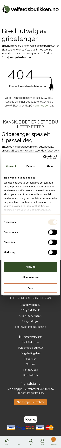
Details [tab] (31, 166)
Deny (30, 288)
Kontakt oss (30, 369)
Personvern (30, 358)
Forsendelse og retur (30, 347)
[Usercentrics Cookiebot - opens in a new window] (43, 157)
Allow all (30, 266)
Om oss (30, 364)
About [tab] (50, 166)
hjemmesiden (41, 105)
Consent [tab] (11, 166)
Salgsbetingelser (30, 353)
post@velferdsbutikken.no (30, 326)
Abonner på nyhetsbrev (30, 402)
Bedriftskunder (30, 342)
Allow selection (30, 277)
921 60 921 (32, 321)
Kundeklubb (30, 375)
